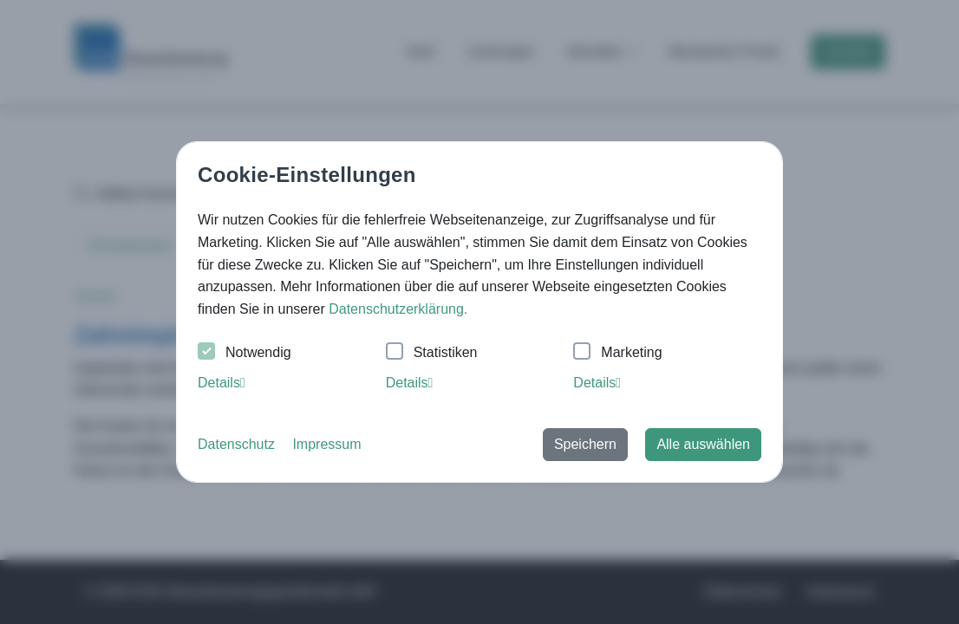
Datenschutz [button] (236, 444)
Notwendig (244, 353)
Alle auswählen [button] (703, 444)
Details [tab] (221, 382)
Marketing (617, 353)
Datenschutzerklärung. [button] (398, 309)
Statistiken (432, 353)
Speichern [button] (585, 444)
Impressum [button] (326, 444)
